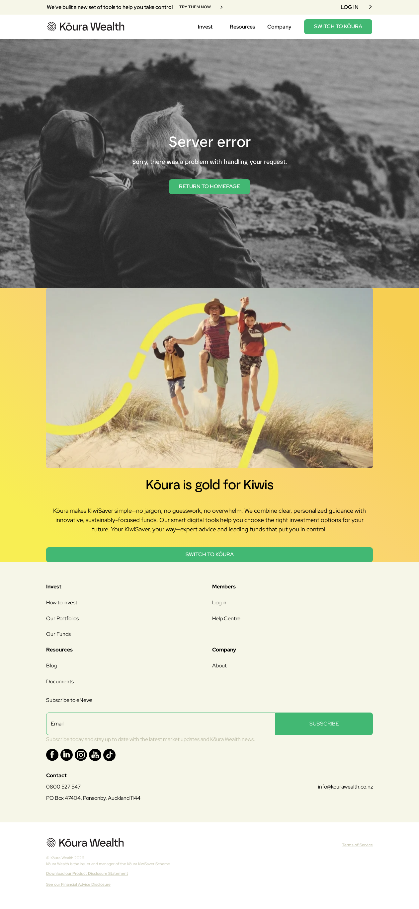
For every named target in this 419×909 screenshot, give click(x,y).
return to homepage (209, 186)
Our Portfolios (62, 618)
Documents (60, 681)
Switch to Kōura (210, 554)
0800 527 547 (63, 786)
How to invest (61, 602)
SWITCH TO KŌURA (338, 26)
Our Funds (58, 634)
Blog (51, 665)
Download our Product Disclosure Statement (87, 873)
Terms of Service (357, 845)
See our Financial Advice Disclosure (78, 884)
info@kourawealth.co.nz (345, 786)
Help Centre (226, 618)
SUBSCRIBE (324, 723)
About (219, 665)
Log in (219, 602)
